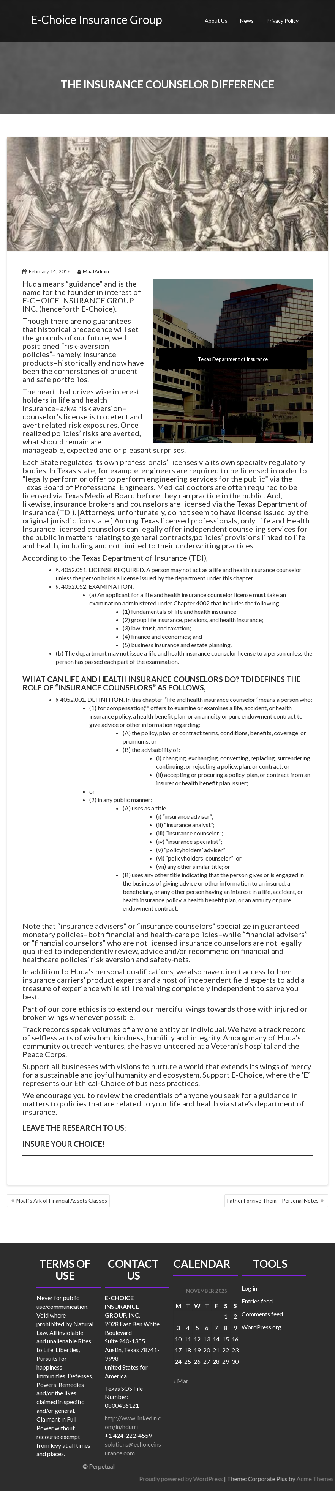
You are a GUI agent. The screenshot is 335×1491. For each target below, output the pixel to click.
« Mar (180, 1380)
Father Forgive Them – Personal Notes (273, 1200)
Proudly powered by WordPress (274, 1478)
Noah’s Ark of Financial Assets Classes (61, 1200)
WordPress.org (261, 1326)
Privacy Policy (282, 20)
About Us (216, 20)
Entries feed (257, 1301)
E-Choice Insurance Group (96, 19)
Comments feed (262, 1314)
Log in (249, 1288)
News (247, 20)
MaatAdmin (93, 271)
